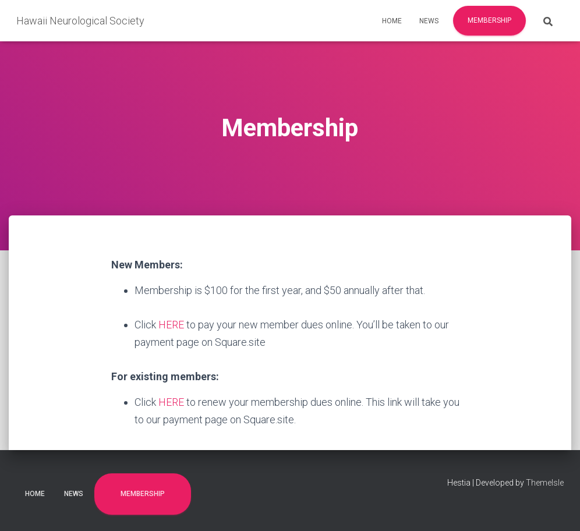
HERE (171, 324)
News (428, 21)
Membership (489, 20)
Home (392, 21)
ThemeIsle (545, 482)
